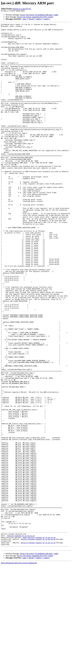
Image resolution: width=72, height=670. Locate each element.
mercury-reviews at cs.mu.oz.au (21, 638)
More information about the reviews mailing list (19, 668)
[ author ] (46, 19)
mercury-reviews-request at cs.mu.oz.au (38, 642)
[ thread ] (31, 19)
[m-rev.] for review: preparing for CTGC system (35, 17)
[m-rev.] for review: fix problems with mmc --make (39, 15)
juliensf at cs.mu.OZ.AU (22, 9)
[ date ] (24, 19)
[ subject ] (39, 19)
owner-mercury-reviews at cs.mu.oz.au (39, 640)
